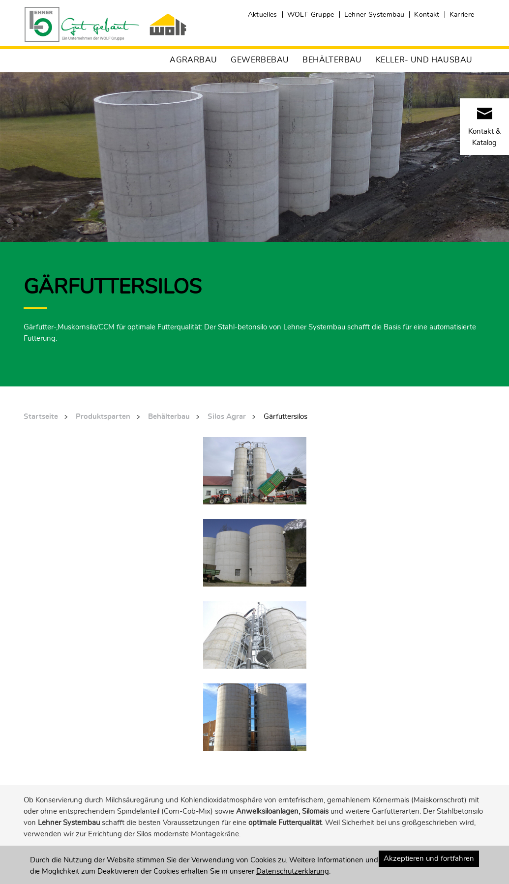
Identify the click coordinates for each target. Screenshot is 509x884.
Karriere (462, 14)
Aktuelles (262, 14)
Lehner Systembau (374, 14)
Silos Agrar (227, 416)
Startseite (41, 416)
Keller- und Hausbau (424, 60)
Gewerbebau (260, 60)
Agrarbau (193, 60)
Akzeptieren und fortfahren (429, 858)
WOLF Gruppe (310, 14)
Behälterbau (331, 60)
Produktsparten (103, 416)
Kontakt (426, 14)
